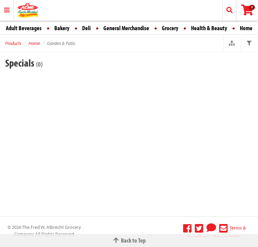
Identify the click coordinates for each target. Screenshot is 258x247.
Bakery (61, 28)
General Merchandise (126, 28)
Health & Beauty (209, 28)
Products (13, 43)
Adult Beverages (24, 28)
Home (246, 28)
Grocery (170, 28)
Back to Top (129, 240)
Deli (86, 28)
